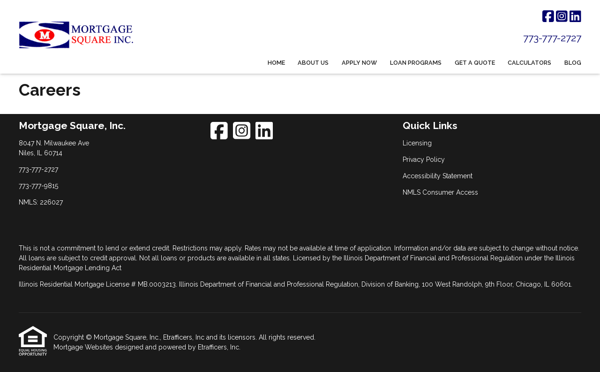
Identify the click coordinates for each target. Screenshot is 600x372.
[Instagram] (562, 17)
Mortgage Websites (84, 347)
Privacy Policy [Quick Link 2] (424, 159)
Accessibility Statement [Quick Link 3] (437, 176)
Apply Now (359, 62)
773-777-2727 (552, 38)
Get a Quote (475, 62)
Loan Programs (416, 62)
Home (276, 62)
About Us (313, 62)
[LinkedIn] (575, 17)
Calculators (529, 62)
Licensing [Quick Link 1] (417, 143)
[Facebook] (548, 17)
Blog (572, 62)
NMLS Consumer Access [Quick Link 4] (440, 192)
